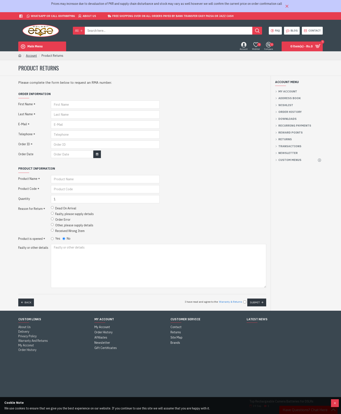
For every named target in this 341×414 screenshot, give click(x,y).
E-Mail (22, 124)
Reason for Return (30, 209)
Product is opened (30, 239)
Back (28, 301)
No (66, 238)
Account (31, 56)
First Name (25, 104)
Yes (55, 238)
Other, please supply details (72, 225)
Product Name (27, 179)
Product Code (27, 189)
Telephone (25, 134)
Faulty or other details (33, 248)
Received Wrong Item (68, 231)
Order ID (24, 144)
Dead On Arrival (63, 208)
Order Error (60, 219)
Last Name (25, 114)
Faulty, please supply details (72, 214)
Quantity (24, 199)
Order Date (25, 154)
